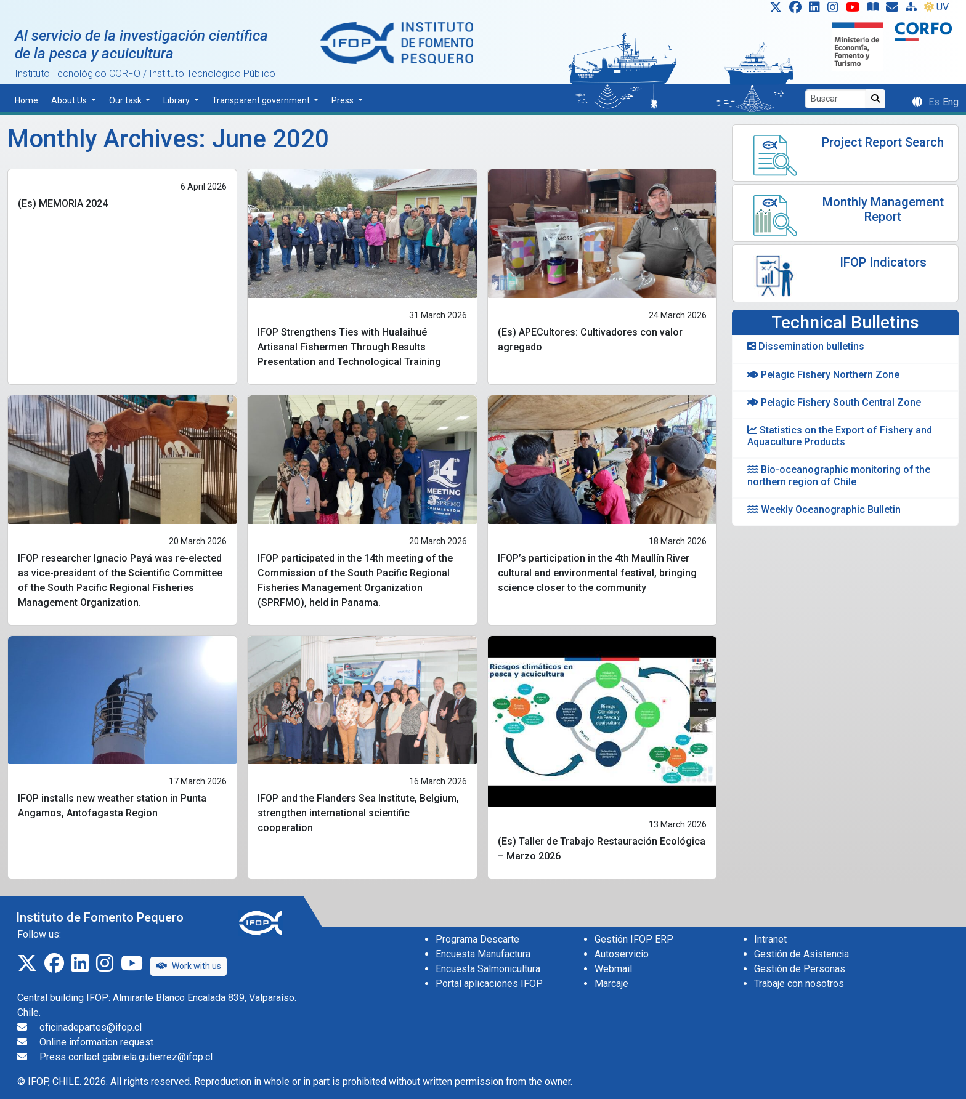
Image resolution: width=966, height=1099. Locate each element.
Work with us (188, 966)
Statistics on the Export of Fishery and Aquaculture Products (839, 436)
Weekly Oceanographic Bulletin (824, 509)
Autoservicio (622, 954)
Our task (126, 100)
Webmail (613, 969)
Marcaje (611, 983)
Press (343, 100)
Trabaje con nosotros (799, 983)
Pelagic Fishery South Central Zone (834, 402)
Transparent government (262, 100)
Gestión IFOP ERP (634, 939)
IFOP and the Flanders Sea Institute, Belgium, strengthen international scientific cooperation (358, 813)
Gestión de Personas (799, 969)
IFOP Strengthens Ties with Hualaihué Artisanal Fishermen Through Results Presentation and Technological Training (349, 347)
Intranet (770, 939)
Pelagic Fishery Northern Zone (823, 374)
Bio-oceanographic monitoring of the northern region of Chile (838, 475)
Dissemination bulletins (805, 346)
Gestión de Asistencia (801, 954)
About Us (70, 100)
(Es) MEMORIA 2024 (63, 203)
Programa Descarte (477, 939)
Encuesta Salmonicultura (488, 969)
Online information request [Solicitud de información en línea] (96, 1042)
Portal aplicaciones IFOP (489, 983)
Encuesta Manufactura (483, 954)
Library (177, 100)
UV (936, 7)
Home (26, 100)
